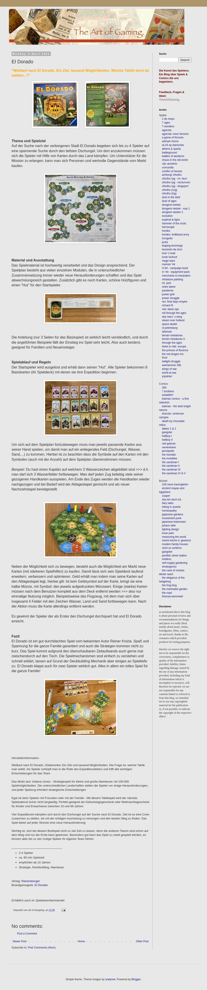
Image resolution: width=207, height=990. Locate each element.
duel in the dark (171, 197)
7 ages (166, 122)
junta (165, 242)
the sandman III (171, 469)
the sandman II (170, 465)
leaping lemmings (172, 245)
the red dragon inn (172, 354)
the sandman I (170, 462)
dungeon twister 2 (172, 212)
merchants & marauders (176, 275)
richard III (167, 305)
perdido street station (174, 555)
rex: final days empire (174, 301)
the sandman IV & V (174, 473)
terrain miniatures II (173, 339)
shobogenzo (169, 566)
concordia (167, 167)
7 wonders (168, 126)
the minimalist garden (174, 589)
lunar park (167, 533)
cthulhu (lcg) (169, 193)
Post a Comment (27, 933)
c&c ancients (169, 163)
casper (166, 495)
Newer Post (19, 941)
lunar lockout (169, 257)
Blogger (136, 979)
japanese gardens (172, 514)
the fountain (169, 454)
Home (81, 941)
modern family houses (175, 544)
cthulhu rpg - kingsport (175, 186)
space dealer (169, 324)
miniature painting (172, 279)
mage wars (168, 260)
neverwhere (169, 447)
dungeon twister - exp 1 (176, 208)
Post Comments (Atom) (42, 947)
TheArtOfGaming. (169, 99)
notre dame (168, 286)
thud (164, 357)
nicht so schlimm (172, 548)
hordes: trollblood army (175, 234)
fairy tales (167, 503)
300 (164, 387)
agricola (166, 130)
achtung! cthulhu (171, 174)
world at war (169, 372)
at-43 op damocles (173, 145)
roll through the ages (174, 313)
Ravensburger (31, 881)
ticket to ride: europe (174, 346)
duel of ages (169, 201)
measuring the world (174, 536)
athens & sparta (171, 148)
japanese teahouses (173, 521)
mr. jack (166, 283)
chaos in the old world (175, 159)
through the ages (172, 342)
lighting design (170, 529)
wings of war (169, 369)
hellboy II (167, 439)
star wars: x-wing (172, 316)
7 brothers (168, 391)
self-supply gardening (174, 562)
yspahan (167, 376)
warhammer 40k (171, 365)
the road (167, 592)
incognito (167, 238)
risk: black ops (170, 309)
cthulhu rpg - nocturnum (176, 182)
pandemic (167, 290)
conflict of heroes (172, 171)
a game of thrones (172, 137)
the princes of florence (175, 350)
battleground (169, 152)
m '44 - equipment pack (175, 271)
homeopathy (169, 510)
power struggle (170, 298)
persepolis (168, 450)
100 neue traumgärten (175, 484)
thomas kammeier (172, 596)
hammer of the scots (174, 223)
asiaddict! (167, 394)
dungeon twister (171, 204)
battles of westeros (173, 156)
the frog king (169, 585)
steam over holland (173, 320)
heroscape (168, 227)
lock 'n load (168, 253)
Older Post (142, 941)
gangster (167, 432)
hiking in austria (171, 506)
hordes (166, 230)
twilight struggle (171, 361)
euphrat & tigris (171, 219)
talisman (167, 331)
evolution (167, 215)
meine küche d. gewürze (176, 540)
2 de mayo (168, 118)
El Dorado (41, 885)
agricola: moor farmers (175, 133)
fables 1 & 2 (169, 428)
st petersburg (169, 327)
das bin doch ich (171, 499)
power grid (168, 294)
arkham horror (170, 141)
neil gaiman (168, 443)
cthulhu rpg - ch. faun (174, 178)
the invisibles (169, 458)
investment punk (171, 518)
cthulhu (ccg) (169, 189)
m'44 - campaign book (175, 268)
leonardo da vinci (172, 249)
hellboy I (167, 436)
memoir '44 (168, 264)
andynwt (110, 979)
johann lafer (168, 525)
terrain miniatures (172, 335)
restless (166, 559)
